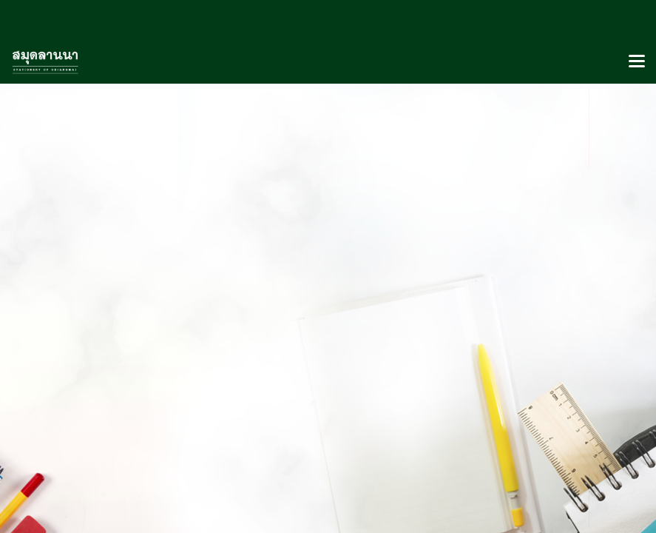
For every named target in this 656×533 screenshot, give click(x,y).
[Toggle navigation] (637, 62)
